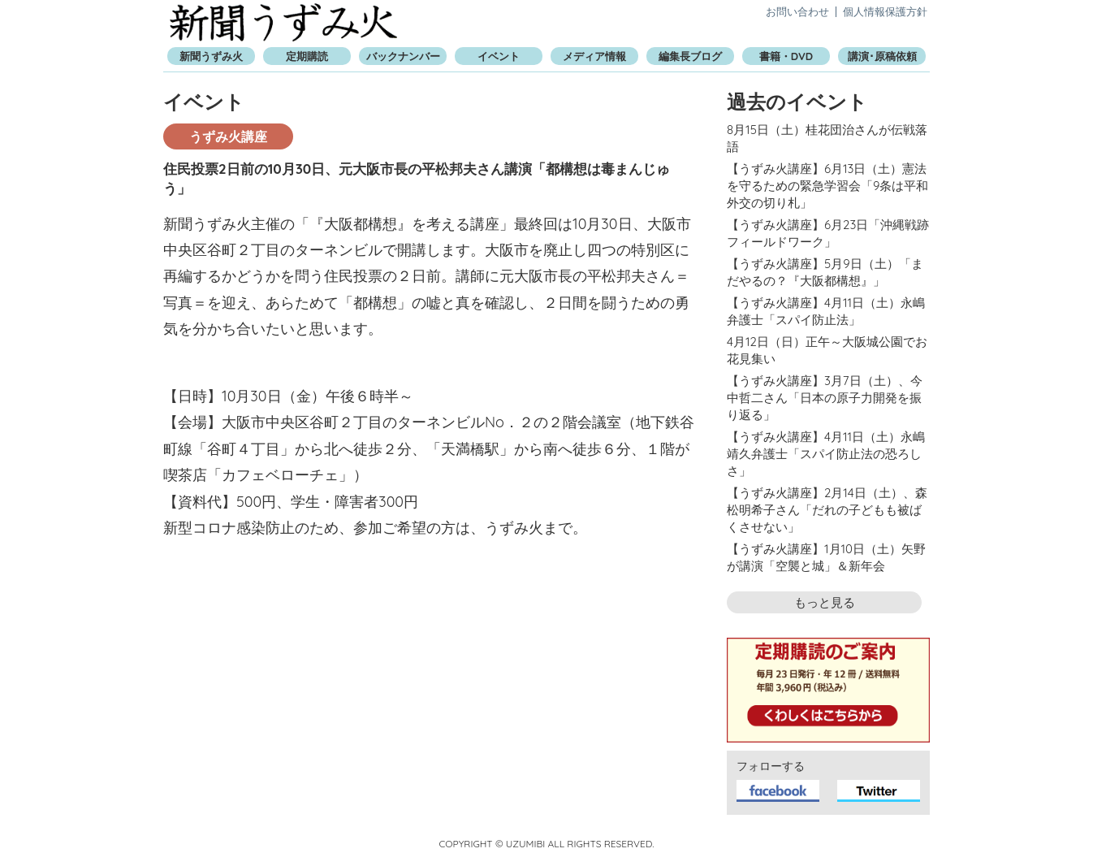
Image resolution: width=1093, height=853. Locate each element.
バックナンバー (403, 56)
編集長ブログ (690, 56)
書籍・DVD (786, 56)
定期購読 (307, 56)
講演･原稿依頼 (882, 56)
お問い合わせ (797, 11)
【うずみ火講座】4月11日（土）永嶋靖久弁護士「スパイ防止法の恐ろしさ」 (826, 453)
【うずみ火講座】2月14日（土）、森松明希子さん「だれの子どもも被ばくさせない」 (827, 510)
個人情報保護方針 (885, 11)
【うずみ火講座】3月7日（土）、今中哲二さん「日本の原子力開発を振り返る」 (824, 397)
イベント (498, 56)
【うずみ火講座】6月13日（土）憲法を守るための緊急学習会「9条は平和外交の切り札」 (827, 185)
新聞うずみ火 (283, 22)
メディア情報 (594, 56)
